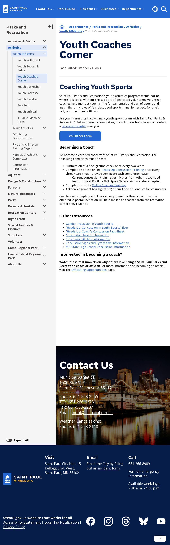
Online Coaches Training (109, 185)
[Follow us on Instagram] (108, 521)
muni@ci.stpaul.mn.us (92, 412)
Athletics (132, 27)
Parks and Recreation (17, 29)
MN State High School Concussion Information (98, 247)
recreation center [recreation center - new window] (74, 126)
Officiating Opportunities (89, 270)
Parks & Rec (67, 9)
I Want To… (45, 9)
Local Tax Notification (61, 522)
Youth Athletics (70, 31)
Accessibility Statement (22, 522)
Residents (88, 9)
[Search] (164, 9)
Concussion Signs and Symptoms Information (97, 243)
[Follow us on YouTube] (161, 521)
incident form (109, 468)
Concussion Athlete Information (88, 239)
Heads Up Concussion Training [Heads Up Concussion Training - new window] (122, 170)
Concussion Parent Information (87, 235)
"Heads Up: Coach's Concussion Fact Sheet (95, 231)
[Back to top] (160, 539)
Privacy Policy (14, 526)
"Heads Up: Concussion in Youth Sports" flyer (97, 227)
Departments (133, 9)
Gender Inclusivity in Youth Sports (90, 224)
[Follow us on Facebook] (90, 521)
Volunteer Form (80, 136)
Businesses (110, 9)
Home (62, 26)
